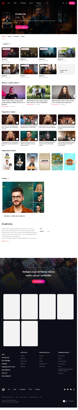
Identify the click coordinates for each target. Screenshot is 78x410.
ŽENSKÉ (22, 356)
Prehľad (4, 36)
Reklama (60, 358)
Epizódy (9, 36)
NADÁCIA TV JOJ (9, 367)
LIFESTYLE (23, 352)
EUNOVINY (42, 366)
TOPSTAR (22, 358)
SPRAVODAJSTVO (44, 352)
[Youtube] (70, 390)
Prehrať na (21, 27)
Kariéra (59, 366)
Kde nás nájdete (61, 363)
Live (9, 3)
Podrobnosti (16, 36)
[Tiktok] (73, 390)
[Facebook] (64, 390)
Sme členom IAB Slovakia (33, 398)
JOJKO (4, 364)
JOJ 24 (31, 3)
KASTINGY (6, 371)
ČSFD (17, 17)
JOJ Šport (38, 3)
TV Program (23, 3)
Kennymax (8, 402)
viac (17, 22)
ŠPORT (41, 361)
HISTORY (22, 366)
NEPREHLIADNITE (63, 352)
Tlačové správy (61, 356)
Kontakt (40, 398)
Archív (15, 3)
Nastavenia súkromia (23, 398)
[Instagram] (67, 390)
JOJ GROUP (6, 377)
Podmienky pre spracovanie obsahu (7, 398)
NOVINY (41, 356)
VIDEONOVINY (43, 363)
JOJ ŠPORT (6, 361)
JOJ (3, 354)
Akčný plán (60, 373)
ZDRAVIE (22, 363)
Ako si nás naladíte (62, 361)
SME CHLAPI (23, 361)
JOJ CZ (4, 374)
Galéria (22, 36)
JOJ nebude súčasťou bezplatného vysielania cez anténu (65, 370)
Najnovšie (6, 44)
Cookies (16, 398)
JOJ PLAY (6, 358)
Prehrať (38, 281)
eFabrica (17, 402)
